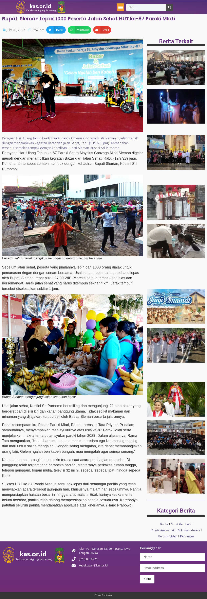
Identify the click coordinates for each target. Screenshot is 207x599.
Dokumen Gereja (188, 530)
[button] (120, 7)
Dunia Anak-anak (162, 530)
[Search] (169, 7)
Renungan (187, 536)
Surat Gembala (181, 524)
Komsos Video (167, 536)
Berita (164, 524)
